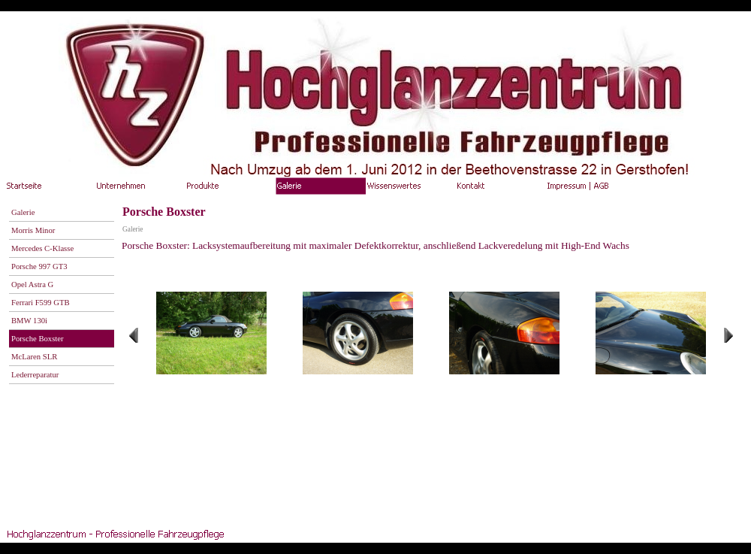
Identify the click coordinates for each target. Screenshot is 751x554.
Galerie (132, 229)
